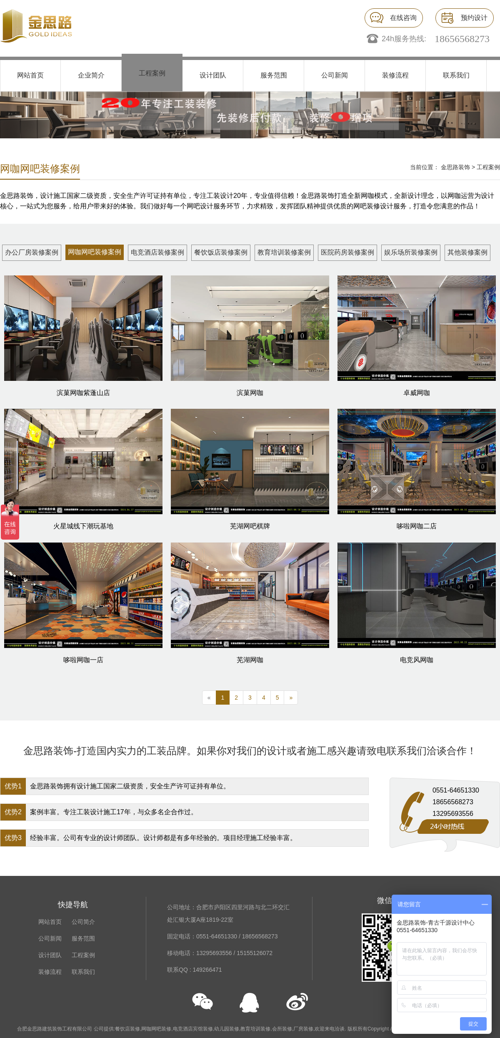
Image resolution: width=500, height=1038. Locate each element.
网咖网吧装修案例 (94, 251)
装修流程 (395, 75)
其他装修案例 (468, 252)
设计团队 (213, 75)
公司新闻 (334, 75)
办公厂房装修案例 (31, 252)
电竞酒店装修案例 (157, 252)
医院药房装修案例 (347, 252)
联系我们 (456, 75)
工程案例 (152, 73)
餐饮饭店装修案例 (221, 252)
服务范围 (273, 75)
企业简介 (91, 75)
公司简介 (83, 921)
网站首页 (30, 75)
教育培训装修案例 (284, 252)
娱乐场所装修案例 (411, 252)
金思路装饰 (455, 167)
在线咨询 (403, 17)
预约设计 (474, 17)
